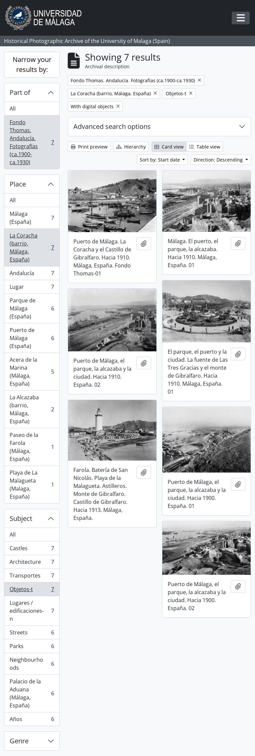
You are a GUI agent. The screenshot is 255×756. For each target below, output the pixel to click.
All (13, 108)
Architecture (31, 563)
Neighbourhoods (31, 663)
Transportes (31, 576)
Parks (31, 647)
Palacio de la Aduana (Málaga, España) (31, 693)
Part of (20, 92)
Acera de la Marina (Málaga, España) (31, 371)
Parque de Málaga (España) (31, 308)
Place (18, 184)
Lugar (31, 288)
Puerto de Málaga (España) (31, 338)
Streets (31, 633)
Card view (169, 147)
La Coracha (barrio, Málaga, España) (31, 247)
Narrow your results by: (32, 64)
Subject (21, 518)
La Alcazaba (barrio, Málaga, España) (31, 409)
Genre (19, 740)
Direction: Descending (219, 160)
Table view (204, 147)
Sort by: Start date (160, 160)
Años (31, 720)
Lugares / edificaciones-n (31, 610)
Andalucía (31, 274)
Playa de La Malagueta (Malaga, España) (31, 484)
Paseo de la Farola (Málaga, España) (31, 447)
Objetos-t (31, 590)
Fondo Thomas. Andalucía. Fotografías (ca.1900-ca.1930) (31, 142)
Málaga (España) (31, 217)
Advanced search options (112, 126)
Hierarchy (131, 147)
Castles (31, 549)
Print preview (89, 147)
